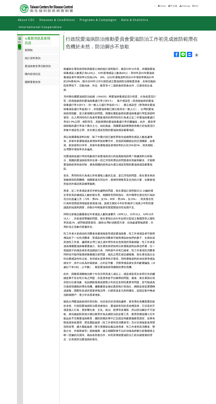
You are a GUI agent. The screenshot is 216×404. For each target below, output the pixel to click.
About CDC (26, 20)
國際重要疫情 (32, 82)
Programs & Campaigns (98, 20)
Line (183, 54)
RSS (196, 5)
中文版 (173, 6)
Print (189, 54)
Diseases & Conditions (57, 20)
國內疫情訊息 (32, 74)
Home (163, 5)
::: (17, 32)
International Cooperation (40, 27)
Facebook (176, 54)
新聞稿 (29, 50)
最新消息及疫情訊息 (37, 40)
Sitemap (186, 5)
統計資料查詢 (32, 58)
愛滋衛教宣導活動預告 (38, 66)
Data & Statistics (135, 20)
